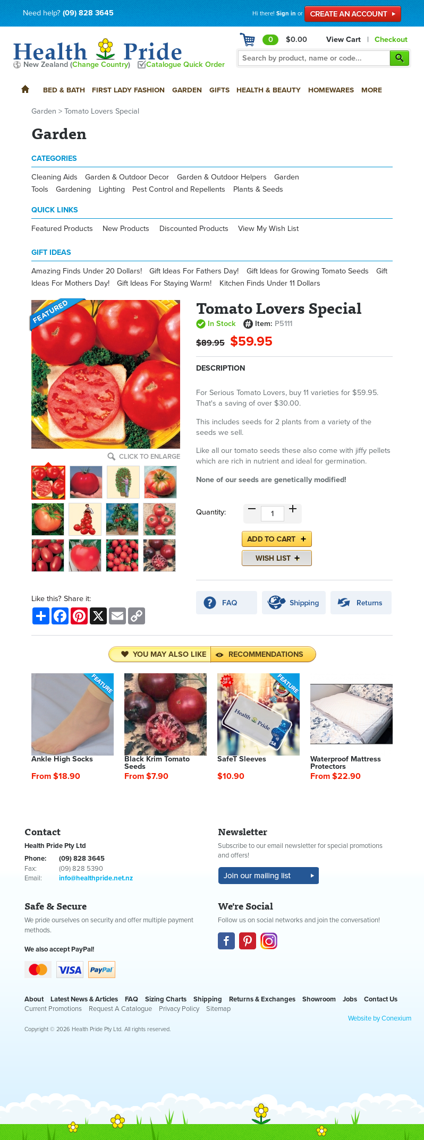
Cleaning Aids (54, 177)
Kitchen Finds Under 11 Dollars (269, 283)
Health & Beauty (268, 90)
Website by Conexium (379, 1018)
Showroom (319, 999)
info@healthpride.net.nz (96, 878)
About (34, 999)
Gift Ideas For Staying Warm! (164, 283)
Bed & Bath (64, 90)
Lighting (112, 189)
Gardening (73, 189)
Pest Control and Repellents (178, 189)
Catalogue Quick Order (185, 64)
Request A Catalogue (120, 1009)
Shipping (207, 999)
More (371, 90)
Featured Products (62, 228)
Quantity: (211, 512)
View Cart (343, 39)
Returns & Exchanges (262, 999)
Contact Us (380, 999)
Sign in (286, 13)
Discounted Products (193, 228)
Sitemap (218, 1009)
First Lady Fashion (128, 90)
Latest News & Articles (84, 999)
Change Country (100, 64)
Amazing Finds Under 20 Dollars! (86, 271)
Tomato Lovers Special (101, 111)
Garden (187, 90)
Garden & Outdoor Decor (127, 177)
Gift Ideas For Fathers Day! (194, 271)
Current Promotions (53, 1009)
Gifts (219, 90)
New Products (126, 228)
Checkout (391, 39)
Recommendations (259, 654)
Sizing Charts (165, 999)
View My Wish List (268, 228)
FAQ (131, 999)
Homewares (331, 90)
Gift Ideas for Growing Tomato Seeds (308, 271)
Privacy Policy (179, 1009)
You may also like (163, 654)
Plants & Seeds (258, 189)
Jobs (350, 999)
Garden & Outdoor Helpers (222, 177)
